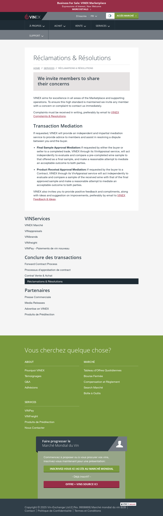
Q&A (27, 381)
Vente (79, 25)
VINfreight (31, 242)
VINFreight (31, 416)
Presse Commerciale (38, 297)
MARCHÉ (121, 15)
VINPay (29, 410)
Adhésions (31, 387)
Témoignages (33, 376)
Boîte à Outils (92, 393)
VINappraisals (33, 231)
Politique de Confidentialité (55, 510)
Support (34, 35)
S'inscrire (81, 16)
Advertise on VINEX (37, 308)
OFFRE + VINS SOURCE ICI (82, 484)
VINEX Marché (34, 225)
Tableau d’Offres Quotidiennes (102, 370)
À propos (35, 25)
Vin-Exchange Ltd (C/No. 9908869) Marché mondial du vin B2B (86, 507)
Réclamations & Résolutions (45, 281)
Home (36, 68)
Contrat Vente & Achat (38, 275)
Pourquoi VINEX (34, 370)
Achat (58, 25)
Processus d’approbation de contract (48, 269)
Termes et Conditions (88, 510)
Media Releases (35, 302)
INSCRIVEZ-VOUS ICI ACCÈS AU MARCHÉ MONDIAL (81, 468)
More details (80, 9)
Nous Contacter (34, 427)
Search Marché (93, 387)
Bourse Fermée (93, 376)
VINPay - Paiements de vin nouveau (47, 248)
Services (101, 25)
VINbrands (31, 236)
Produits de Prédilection (39, 314)
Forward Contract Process (41, 263)
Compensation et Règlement (102, 381)
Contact (30, 510)
